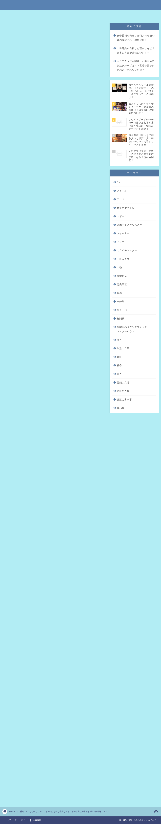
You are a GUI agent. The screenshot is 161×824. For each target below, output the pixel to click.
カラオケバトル (125, 208)
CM (119, 182)
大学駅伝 (122, 276)
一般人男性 (123, 259)
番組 (8, 28)
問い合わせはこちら (117, 14)
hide (64, 70)
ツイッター (123, 233)
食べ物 (120, 408)
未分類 (120, 301)
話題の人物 (123, 391)
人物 (119, 267)
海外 (119, 340)
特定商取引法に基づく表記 (47, 14)
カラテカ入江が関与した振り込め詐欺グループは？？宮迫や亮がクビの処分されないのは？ (136, 65)
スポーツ (122, 216)
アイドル (122, 191)
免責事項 (70, 14)
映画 (119, 293)
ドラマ (120, 242)
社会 (119, 365)
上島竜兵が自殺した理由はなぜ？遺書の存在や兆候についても (136, 50)
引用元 (16, 327)
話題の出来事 (124, 399)
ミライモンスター (127, 250)
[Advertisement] (53, 207)
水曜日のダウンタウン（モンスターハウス (132, 329)
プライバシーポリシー (91, 14)
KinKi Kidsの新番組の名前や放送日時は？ (48, 90)
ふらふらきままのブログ (81, 5)
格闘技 (120, 318)
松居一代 (122, 310)
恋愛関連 (122, 284)
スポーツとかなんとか (129, 225)
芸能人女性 (123, 382)
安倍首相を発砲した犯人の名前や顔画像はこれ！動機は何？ (136, 37)
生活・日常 (123, 348)
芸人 (119, 374)
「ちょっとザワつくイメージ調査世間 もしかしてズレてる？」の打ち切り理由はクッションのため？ (57, 83)
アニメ (120, 199)
